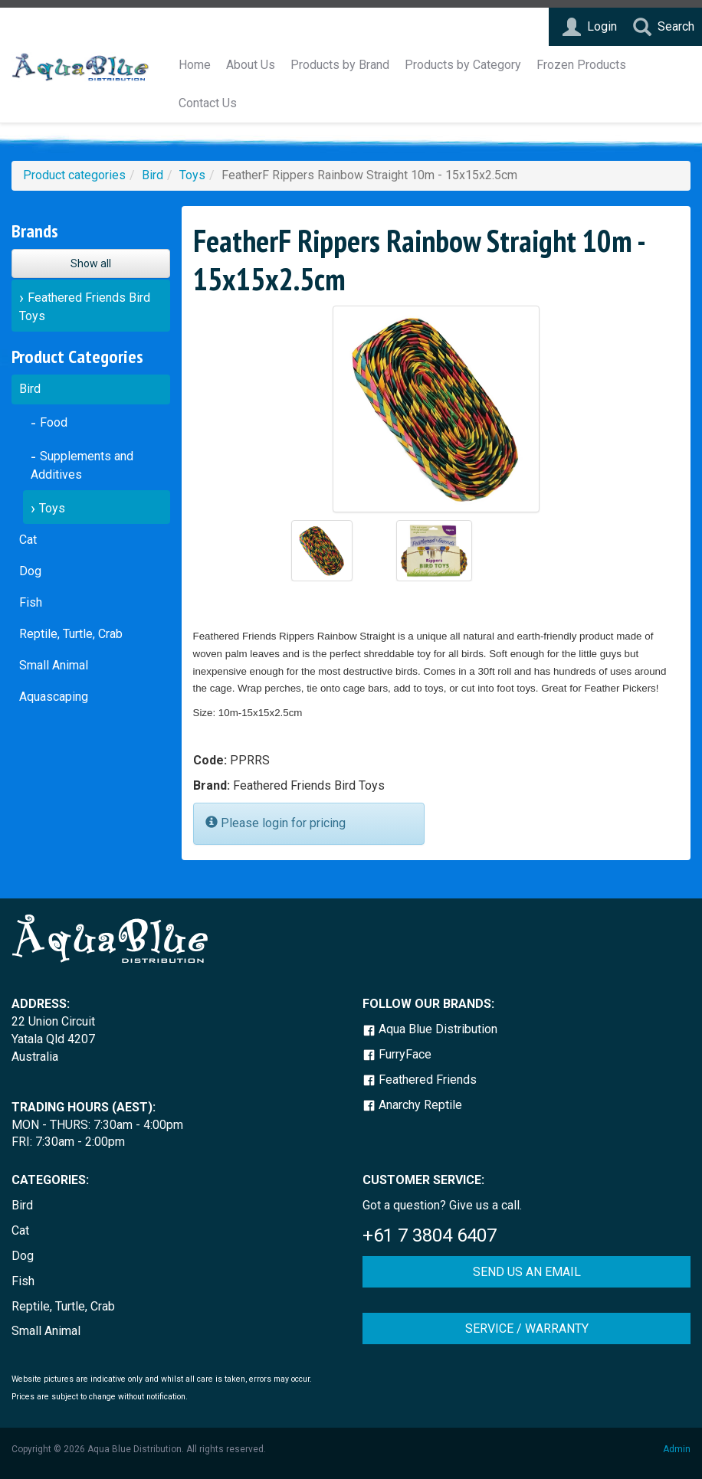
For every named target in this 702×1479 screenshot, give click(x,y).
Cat (28, 539)
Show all (91, 263)
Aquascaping (53, 696)
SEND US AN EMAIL (527, 1272)
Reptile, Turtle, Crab (71, 634)
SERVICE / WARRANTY (527, 1328)
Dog (30, 571)
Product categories (74, 175)
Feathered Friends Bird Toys (84, 306)
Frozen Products (581, 64)
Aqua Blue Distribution (429, 1029)
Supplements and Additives (82, 465)
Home (195, 64)
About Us (250, 64)
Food (53, 422)
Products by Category (463, 64)
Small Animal (53, 665)
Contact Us (208, 103)
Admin (677, 1449)
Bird (152, 175)
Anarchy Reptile (412, 1105)
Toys (192, 175)
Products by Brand (339, 64)
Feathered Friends (419, 1079)
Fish (30, 602)
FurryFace (396, 1054)
